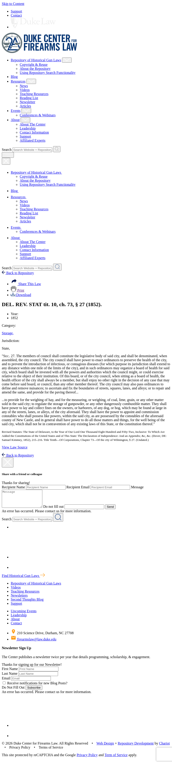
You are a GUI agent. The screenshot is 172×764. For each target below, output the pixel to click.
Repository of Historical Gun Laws (36, 60)
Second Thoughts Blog (27, 603)
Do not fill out (58, 510)
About (15, 120)
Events (16, 111)
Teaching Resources (34, 94)
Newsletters (19, 599)
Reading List (29, 98)
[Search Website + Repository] (56, 149)
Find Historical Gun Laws (23, 579)
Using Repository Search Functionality (47, 73)
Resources (18, 81)
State (6, 348)
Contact (16, 15)
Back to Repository (18, 273)
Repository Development (136, 747)
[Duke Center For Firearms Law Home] (39, 52)
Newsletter (27, 102)
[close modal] (7, 462)
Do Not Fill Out (13, 691)
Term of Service (116, 758)
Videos (25, 90)
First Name (10, 672)
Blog (14, 77)
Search (7, 150)
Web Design (105, 747)
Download (21, 295)
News (24, 86)
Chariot (164, 747)
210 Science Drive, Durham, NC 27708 (42, 636)
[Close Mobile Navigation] (6, 161)
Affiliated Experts (32, 140)
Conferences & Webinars (38, 115)
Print (17, 290)
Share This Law (26, 284)
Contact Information (34, 132)
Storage (8, 333)
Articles (25, 106)
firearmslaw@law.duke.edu (33, 642)
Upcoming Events (24, 614)
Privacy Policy (87, 758)
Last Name (9, 677)
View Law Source (15, 447)
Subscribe (34, 691)
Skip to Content (13, 4)
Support (16, 11)
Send (114, 510)
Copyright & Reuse (33, 64)
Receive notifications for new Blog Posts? (35, 686)
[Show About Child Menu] (25, 119)
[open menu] (8, 155)
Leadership (28, 128)
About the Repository (35, 68)
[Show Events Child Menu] (26, 110)
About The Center (32, 124)
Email (6, 681)
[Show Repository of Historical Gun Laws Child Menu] (67, 60)
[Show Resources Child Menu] (31, 81)
